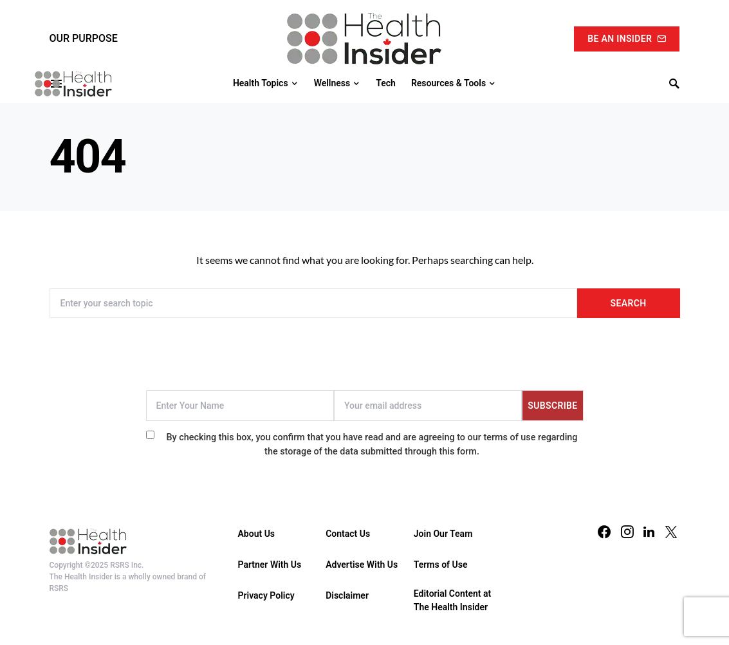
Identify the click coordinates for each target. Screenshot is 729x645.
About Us (256, 533)
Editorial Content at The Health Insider (452, 600)
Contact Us (348, 533)
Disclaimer (347, 595)
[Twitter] (671, 531)
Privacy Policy (266, 595)
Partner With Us (270, 564)
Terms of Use (441, 564)
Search (629, 303)
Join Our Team (443, 533)
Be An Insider (626, 38)
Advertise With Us (362, 564)
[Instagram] (627, 531)
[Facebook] (604, 531)
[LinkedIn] (648, 531)
